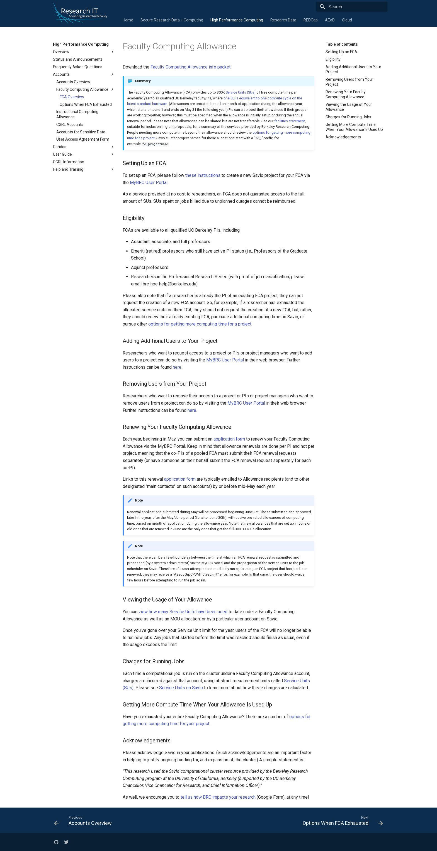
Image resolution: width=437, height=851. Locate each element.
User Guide (84, 154)
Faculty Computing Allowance (85, 89)
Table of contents (342, 44)
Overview (84, 51)
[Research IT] (53, 6)
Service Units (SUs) (241, 92)
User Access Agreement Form (82, 139)
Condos (84, 146)
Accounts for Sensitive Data (80, 132)
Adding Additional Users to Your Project (353, 69)
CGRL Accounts (69, 124)
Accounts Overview (73, 82)
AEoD (330, 20)
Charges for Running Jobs (348, 117)
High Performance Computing (236, 20)
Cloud (347, 20)
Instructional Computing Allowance (77, 114)
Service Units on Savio (181, 687)
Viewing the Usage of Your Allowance (349, 107)
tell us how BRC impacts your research (218, 797)
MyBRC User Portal (148, 182)
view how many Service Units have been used (183, 611)
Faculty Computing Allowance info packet (190, 67)
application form (229, 439)
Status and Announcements (78, 59)
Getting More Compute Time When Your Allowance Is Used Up (354, 127)
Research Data (283, 20)
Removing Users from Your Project (349, 82)
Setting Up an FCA (341, 52)
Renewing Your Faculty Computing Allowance (346, 94)
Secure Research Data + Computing (171, 20)
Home (128, 20)
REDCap (311, 20)
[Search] (354, 7)
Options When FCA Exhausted (86, 104)
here (177, 367)
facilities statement (289, 121)
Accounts (84, 74)
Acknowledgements (343, 137)
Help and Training (84, 169)
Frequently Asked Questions (77, 67)
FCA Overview (72, 97)
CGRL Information (68, 162)
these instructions (202, 175)
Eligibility (333, 59)
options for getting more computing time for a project (199, 324)
